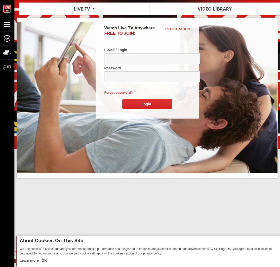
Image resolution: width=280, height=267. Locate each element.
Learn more (30, 260)
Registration (177, 29)
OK (44, 260)
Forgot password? (118, 92)
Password (147, 74)
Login (146, 104)
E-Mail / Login (147, 56)
